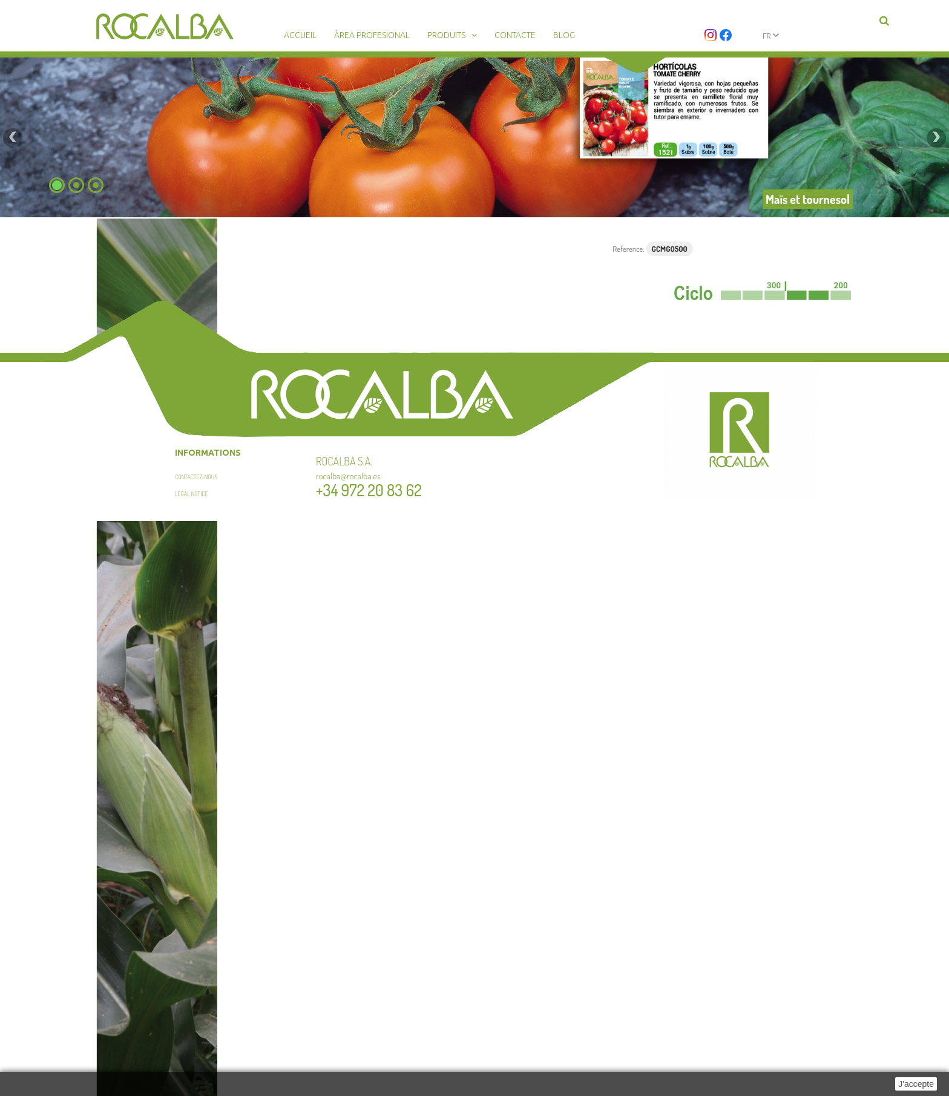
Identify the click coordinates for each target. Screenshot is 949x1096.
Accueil (300, 35)
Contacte (515, 35)
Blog (564, 35)
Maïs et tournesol (808, 199)
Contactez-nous (196, 477)
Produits (446, 35)
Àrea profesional (372, 35)
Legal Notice (191, 493)
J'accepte (916, 1084)
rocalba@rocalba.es (348, 476)
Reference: (628, 249)
